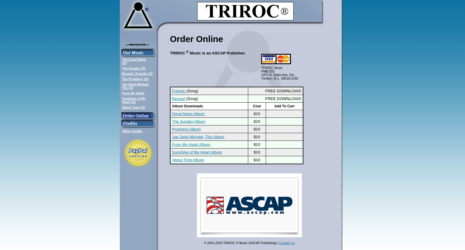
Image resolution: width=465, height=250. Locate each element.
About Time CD (133, 107)
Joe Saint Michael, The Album (198, 137)
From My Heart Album (191, 144)
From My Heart (133, 93)
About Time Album (188, 160)
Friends (178, 91)
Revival (178, 98)
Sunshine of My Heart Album (197, 152)
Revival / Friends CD (137, 73)
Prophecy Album (186, 129)
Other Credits (132, 131)
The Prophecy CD (135, 79)
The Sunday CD (134, 68)
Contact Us (287, 243)
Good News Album (188, 114)
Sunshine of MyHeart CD (134, 100)
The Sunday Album (189, 121)
